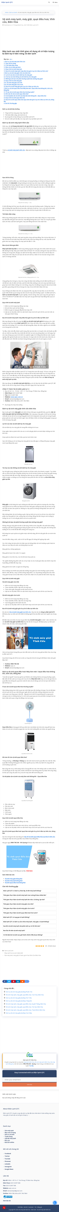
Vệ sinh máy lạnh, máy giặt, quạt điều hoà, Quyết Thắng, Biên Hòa (26, 1004)
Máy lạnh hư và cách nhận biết (13, 953)
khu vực (7, 1140)
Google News (9, 1169)
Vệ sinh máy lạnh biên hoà (43, 1209)
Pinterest (8, 1161)
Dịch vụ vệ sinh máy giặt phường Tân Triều (19, 998)
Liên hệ (25, 1207)
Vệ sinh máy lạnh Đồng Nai (14, 881)
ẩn (10, 59)
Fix (35, 1207)
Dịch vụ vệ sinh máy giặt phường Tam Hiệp (19, 1013)
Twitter (7, 1156)
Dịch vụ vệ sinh (13, 12)
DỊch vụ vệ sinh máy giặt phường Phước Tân (19, 992)
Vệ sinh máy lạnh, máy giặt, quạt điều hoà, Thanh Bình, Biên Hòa (25, 1010)
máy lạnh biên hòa (29, 1062)
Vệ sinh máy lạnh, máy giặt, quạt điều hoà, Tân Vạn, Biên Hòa (24, 1007)
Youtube (7, 1159)
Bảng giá (39, 1207)
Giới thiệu (20, 1207)
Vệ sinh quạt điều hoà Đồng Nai (15, 882)
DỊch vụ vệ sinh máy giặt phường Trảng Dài (19, 1001)
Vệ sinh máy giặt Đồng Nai (13, 879)
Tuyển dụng (8, 1136)
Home (6, 12)
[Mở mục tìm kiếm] (49, 2)
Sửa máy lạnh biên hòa (24, 1209)
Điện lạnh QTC (7, 2)
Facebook (8, 1153)
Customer (31, 1207)
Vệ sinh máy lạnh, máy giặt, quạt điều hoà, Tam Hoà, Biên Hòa (25, 995)
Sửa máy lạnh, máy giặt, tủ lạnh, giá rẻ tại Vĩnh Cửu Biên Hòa (22, 955)
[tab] (29, 891)
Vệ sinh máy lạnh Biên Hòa (42, 1062)
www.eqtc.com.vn (17, 397)
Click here (29, 871)
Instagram (8, 1166)
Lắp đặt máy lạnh (10, 1138)
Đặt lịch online (9, 1142)
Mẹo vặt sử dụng (10, 1132)
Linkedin (7, 1164)
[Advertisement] (29, 36)
